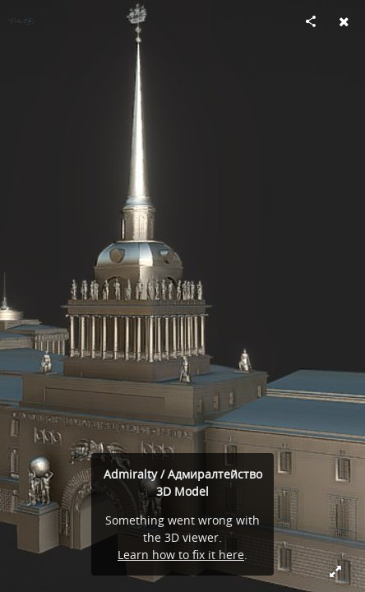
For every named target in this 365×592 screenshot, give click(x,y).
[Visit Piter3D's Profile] (21, 21)
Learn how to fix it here (181, 554)
